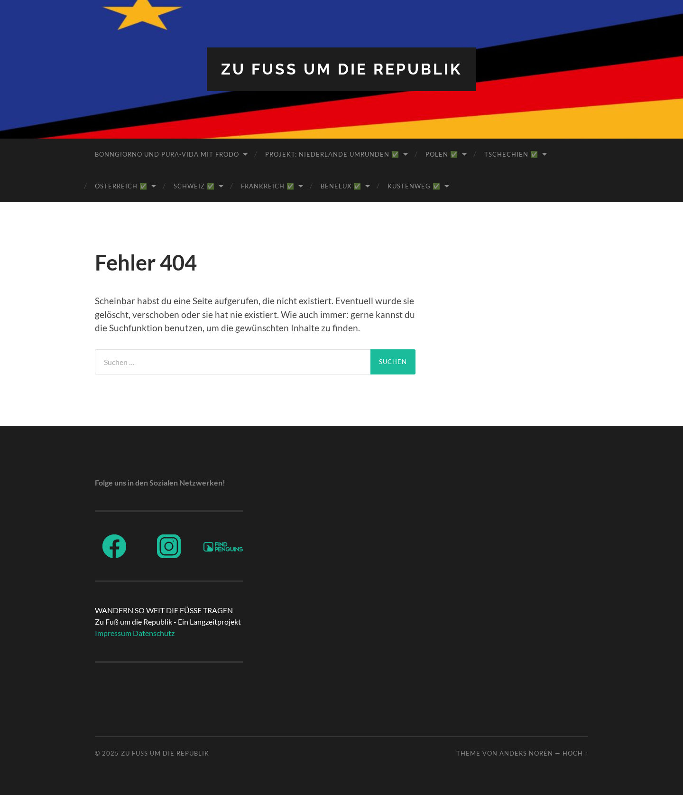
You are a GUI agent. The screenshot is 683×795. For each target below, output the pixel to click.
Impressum (113, 632)
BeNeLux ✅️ (341, 186)
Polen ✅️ (441, 154)
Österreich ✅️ (121, 186)
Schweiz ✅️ (194, 186)
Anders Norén (526, 753)
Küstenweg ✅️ (414, 186)
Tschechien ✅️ (511, 154)
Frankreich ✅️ (268, 186)
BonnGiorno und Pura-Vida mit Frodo (167, 154)
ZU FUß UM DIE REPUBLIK (341, 69)
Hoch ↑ (575, 753)
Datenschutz (154, 632)
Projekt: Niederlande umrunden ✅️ (332, 154)
